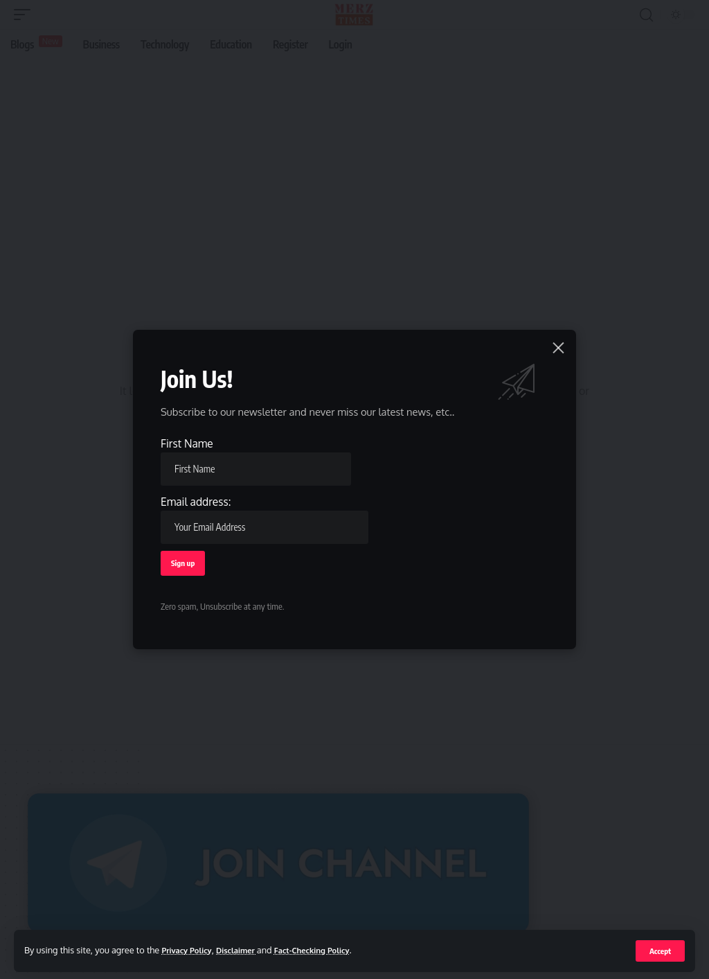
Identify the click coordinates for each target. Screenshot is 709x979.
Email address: (265, 518)
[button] (659, 951)
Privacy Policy (190, 949)
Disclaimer (247, 949)
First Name (256, 459)
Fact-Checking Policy (331, 949)
